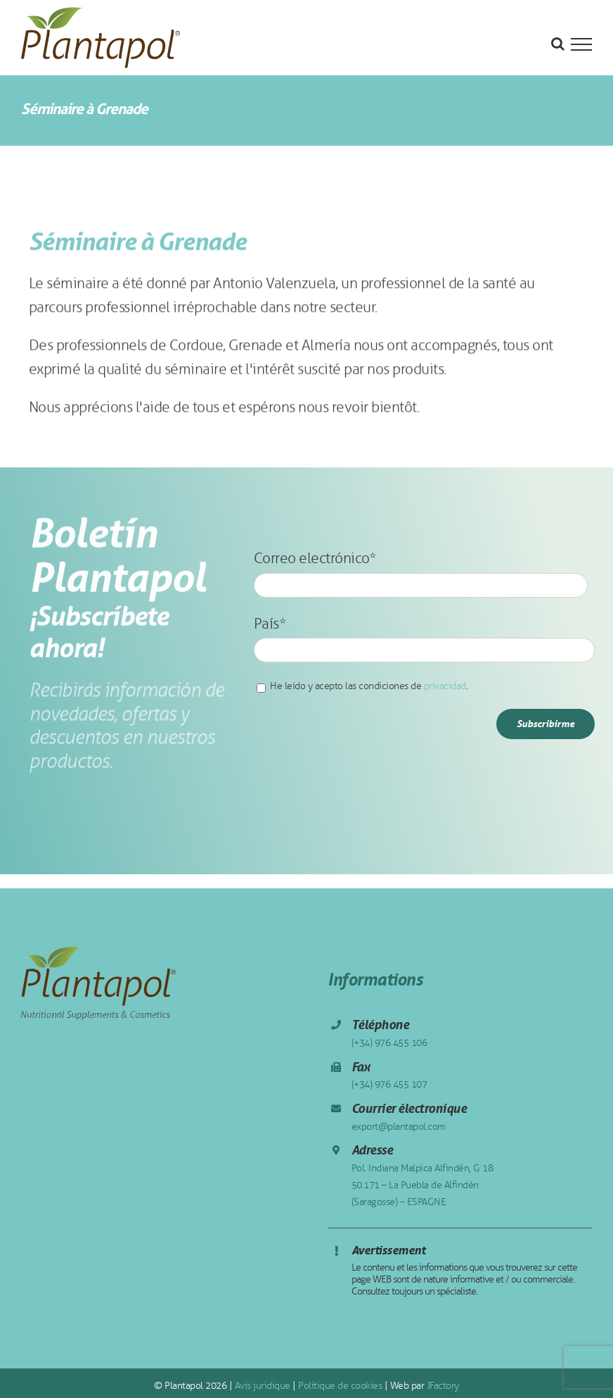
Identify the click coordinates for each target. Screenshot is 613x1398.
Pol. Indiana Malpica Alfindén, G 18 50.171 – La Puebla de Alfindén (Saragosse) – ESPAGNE (422, 1185)
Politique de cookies (339, 1386)
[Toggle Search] (557, 44)
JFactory (441, 1386)
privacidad (445, 686)
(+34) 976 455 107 (389, 1084)
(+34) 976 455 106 (389, 1043)
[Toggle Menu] (581, 44)
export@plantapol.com (398, 1127)
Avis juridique (261, 1386)
